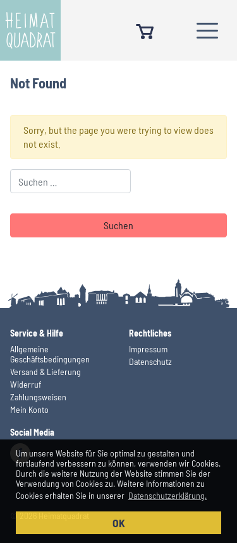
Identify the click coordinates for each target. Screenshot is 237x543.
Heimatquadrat (30, 30)
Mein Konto (29, 409)
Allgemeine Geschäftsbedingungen (50, 353)
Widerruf (25, 384)
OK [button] (118, 523)
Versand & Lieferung (45, 371)
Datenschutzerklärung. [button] (167, 495)
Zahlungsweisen (38, 396)
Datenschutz (150, 361)
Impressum (148, 348)
